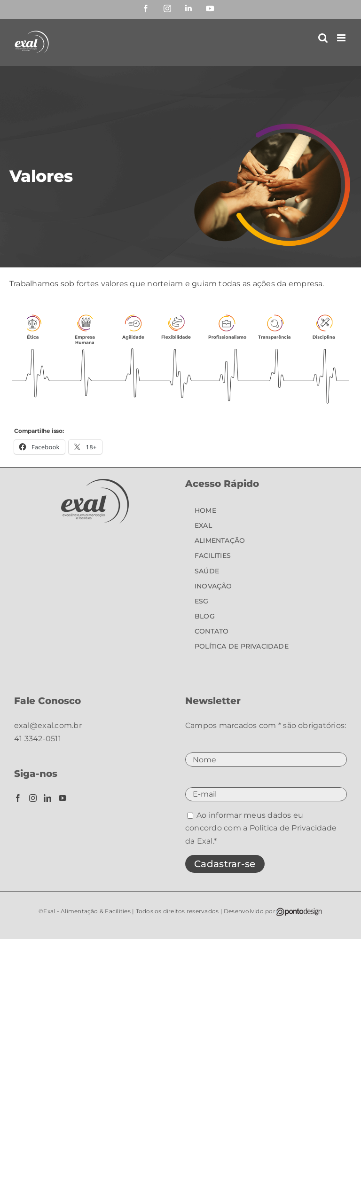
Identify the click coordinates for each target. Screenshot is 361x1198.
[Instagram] (33, 798)
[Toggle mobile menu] (342, 38)
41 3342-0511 (37, 738)
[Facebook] (18, 798)
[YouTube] (62, 798)
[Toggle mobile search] (323, 38)
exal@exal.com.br (48, 725)
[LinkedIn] (47, 798)
